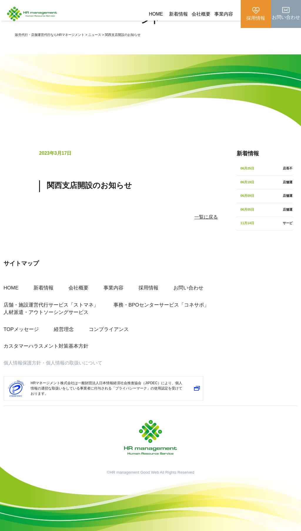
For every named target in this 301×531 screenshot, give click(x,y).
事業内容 (223, 13)
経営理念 (64, 321)
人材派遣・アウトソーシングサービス (46, 304)
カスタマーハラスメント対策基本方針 (46, 338)
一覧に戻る (206, 216)
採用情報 (148, 280)
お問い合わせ (188, 280)
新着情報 (178, 13)
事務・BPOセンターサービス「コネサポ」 (161, 297)
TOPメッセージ (21, 321)
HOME (156, 13)
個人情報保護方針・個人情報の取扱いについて (53, 355)
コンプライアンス (109, 321)
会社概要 (201, 13)
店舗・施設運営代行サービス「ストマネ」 (51, 297)
